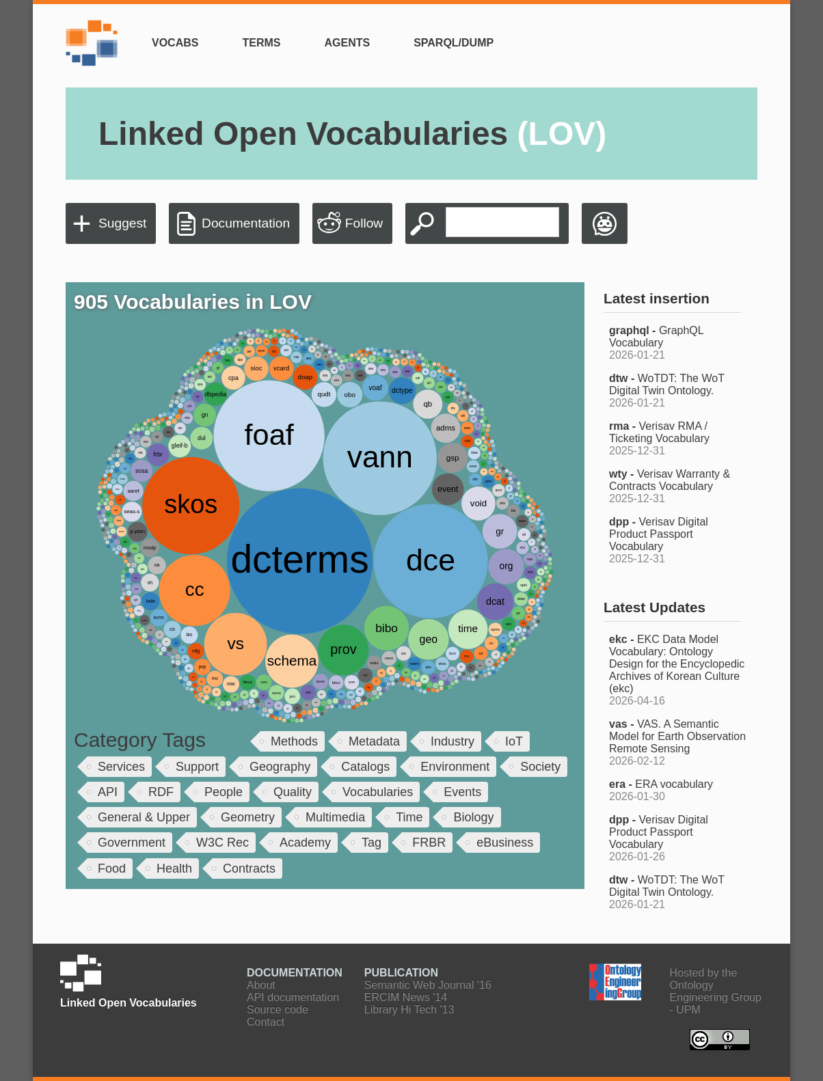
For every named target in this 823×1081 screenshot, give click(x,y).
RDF (161, 792)
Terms (261, 43)
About (261, 985)
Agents (347, 43)
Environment (454, 767)
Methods (294, 741)
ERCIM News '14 (405, 997)
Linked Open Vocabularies (352, 133)
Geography (279, 767)
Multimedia (335, 817)
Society (540, 767)
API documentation (293, 997)
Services (121, 767)
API (108, 792)
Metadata (374, 741)
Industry (452, 741)
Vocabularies (377, 792)
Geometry (248, 817)
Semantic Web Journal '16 (427, 985)
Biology (473, 817)
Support (197, 767)
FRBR (429, 842)
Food (112, 868)
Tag (371, 842)
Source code (277, 1009)
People (223, 792)
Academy (305, 842)
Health (174, 868)
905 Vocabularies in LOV (193, 301)
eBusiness (504, 842)
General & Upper (144, 817)
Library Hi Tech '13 (409, 1009)
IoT (514, 741)
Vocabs (175, 43)
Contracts (249, 868)
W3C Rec (222, 842)
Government (131, 842)
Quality (292, 792)
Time (409, 817)
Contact (265, 1022)
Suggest (122, 223)
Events (462, 792)
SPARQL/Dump (454, 43)
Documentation (246, 223)
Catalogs (365, 767)
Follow (364, 223)
